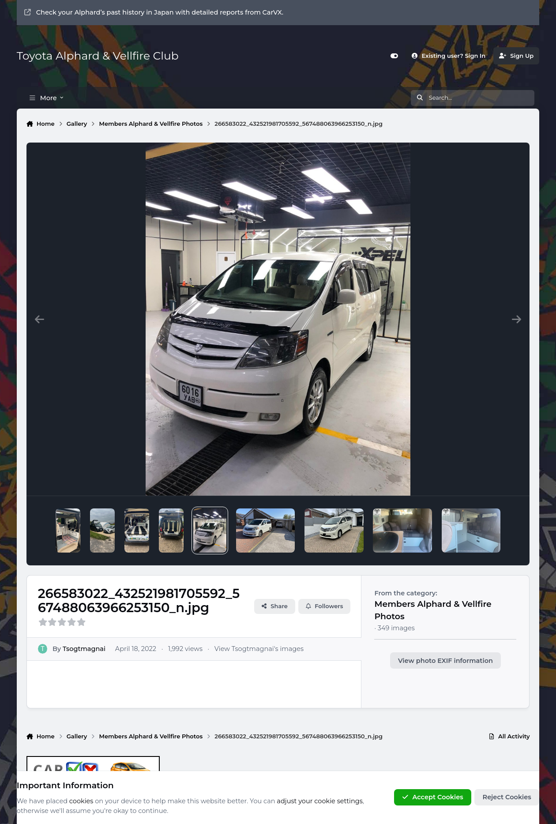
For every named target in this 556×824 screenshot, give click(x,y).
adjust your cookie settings (319, 801)
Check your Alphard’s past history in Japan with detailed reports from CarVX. (153, 12)
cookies (81, 801)
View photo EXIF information (445, 661)
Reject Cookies (507, 797)
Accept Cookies (432, 797)
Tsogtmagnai (84, 648)
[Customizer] (394, 55)
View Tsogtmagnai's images (258, 648)
